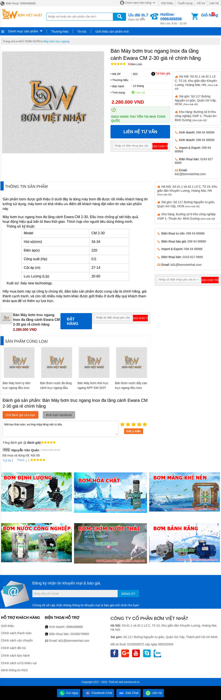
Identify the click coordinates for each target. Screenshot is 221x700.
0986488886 (74, 627)
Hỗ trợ (201, 3)
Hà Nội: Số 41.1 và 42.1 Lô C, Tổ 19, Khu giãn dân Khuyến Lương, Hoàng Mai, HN (187, 190)
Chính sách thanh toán (16, 633)
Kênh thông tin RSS (14, 670)
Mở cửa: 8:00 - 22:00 (175, 18)
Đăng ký (128, 593)
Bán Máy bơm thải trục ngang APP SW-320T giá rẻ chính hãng (92, 387)
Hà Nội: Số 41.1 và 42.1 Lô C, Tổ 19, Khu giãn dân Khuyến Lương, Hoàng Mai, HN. (196, 82)
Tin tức (82, 31)
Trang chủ (9, 41)
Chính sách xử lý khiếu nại (19, 663)
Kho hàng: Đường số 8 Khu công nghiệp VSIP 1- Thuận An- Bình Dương (196, 116)
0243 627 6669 (193, 257)
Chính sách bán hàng (138, 2)
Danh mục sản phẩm (23, 31)
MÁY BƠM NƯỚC (30, 41)
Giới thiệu (167, 3)
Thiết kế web (116, 682)
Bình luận (135, 64)
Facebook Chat (98, 693)
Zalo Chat (128, 693)
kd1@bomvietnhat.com (190, 174)
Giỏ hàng (209, 15)
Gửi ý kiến (133, 431)
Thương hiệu (59, 31)
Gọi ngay (68, 693)
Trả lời (7, 460)
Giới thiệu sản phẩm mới (112, 31)
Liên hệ (214, 3)
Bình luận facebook (59, 415)
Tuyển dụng (185, 3)
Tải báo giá (160, 74)
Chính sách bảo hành (15, 655)
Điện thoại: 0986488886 (18, 3)
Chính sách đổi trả (13, 648)
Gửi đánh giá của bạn (20, 415)
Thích (19, 460)
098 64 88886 (205, 132)
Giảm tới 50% (138, 16)
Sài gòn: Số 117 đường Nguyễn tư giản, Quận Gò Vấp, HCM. (196, 100)
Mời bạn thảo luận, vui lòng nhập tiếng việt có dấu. (61, 428)
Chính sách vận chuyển (17, 640)
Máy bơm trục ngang (56, 41)
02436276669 (79, 634)
